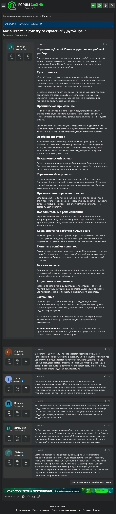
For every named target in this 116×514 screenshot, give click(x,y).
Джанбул (9, 35)
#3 (109, 376)
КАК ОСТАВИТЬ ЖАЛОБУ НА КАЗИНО (23, 23)
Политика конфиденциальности (66, 510)
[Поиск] (112, 5)
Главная (96, 510)
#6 (109, 450)
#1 (106, 44)
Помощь (87, 510)
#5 (109, 425)
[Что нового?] (105, 5)
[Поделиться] (103, 44)
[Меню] (3, 5)
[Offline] (13, 49)
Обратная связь (23, 510)
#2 (109, 349)
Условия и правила (40, 510)
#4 (109, 401)
